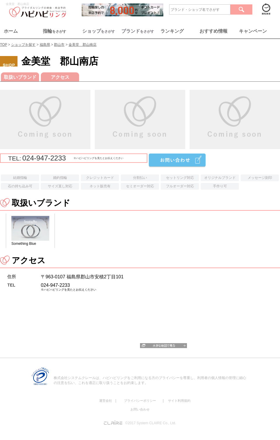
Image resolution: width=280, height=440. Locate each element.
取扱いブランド (20, 77)
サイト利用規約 (179, 400)
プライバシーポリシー (140, 400)
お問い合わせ (140, 409)
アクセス (60, 77)
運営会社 (105, 400)
